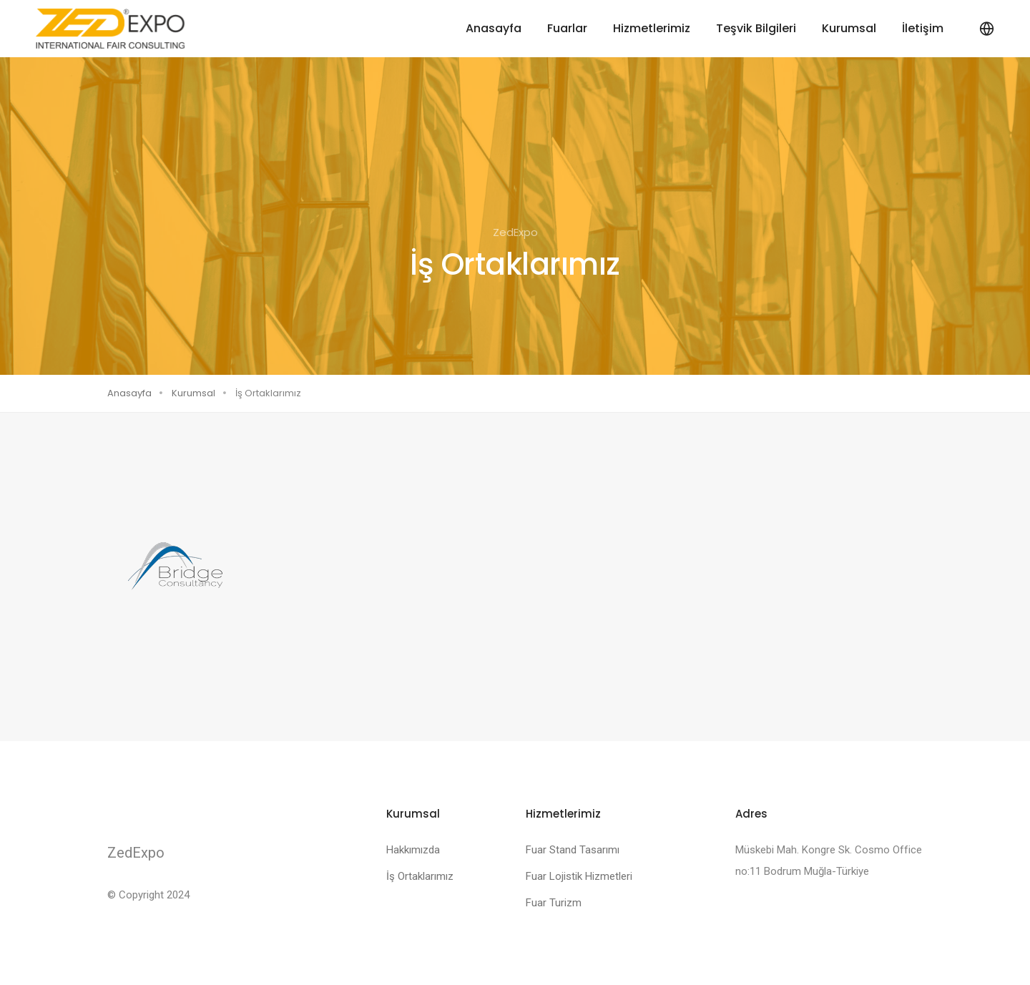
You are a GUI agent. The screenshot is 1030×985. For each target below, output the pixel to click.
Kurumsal (849, 28)
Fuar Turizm (554, 902)
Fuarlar (567, 28)
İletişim (922, 28)
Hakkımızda (413, 849)
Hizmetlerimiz (651, 28)
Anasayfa (493, 28)
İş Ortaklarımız (419, 876)
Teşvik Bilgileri (756, 28)
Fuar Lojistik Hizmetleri (579, 876)
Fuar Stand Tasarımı (572, 849)
